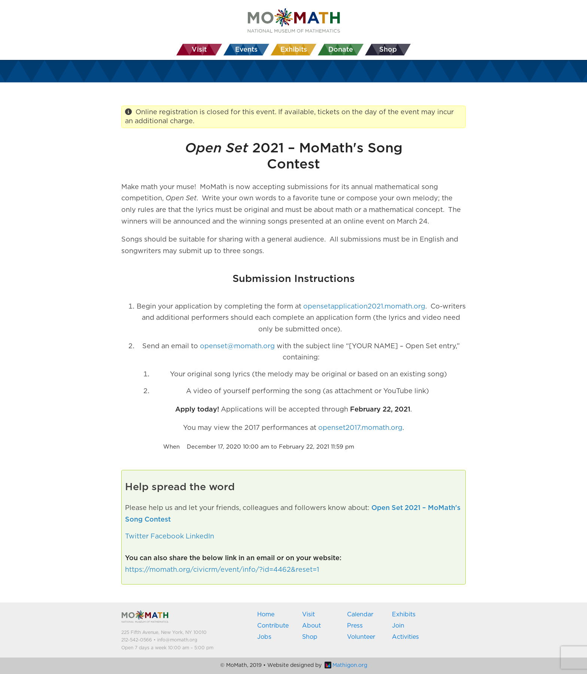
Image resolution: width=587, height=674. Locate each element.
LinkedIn (200, 536)
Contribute (273, 626)
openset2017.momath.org (360, 428)
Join (398, 626)
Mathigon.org (346, 665)
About (311, 626)
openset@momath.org (237, 346)
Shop (309, 637)
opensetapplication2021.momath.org (364, 306)
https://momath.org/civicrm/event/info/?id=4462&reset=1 (222, 570)
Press (355, 626)
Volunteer (361, 637)
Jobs (264, 637)
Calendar (360, 614)
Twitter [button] (137, 536)
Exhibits (404, 614)
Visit (308, 614)
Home (265, 614)
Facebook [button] (167, 536)
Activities (405, 637)
